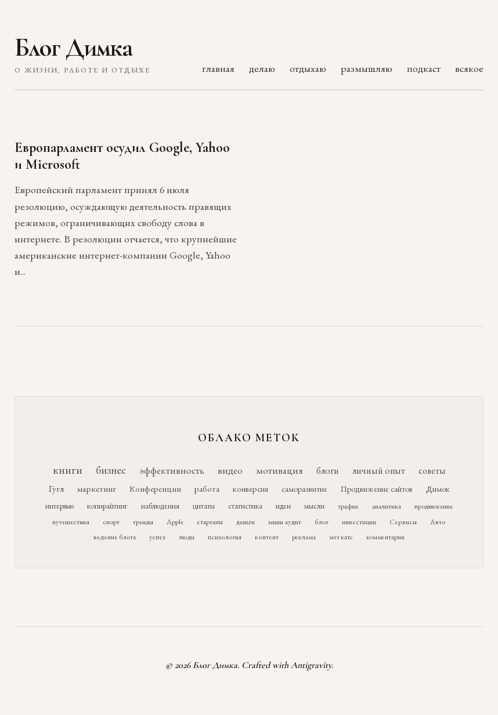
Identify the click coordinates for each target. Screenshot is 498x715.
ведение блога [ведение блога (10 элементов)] (114, 537)
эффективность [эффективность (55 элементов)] (171, 470)
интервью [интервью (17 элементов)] (59, 505)
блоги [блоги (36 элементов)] (327, 470)
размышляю (366, 68)
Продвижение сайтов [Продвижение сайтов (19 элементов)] (377, 489)
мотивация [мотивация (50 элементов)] (279, 470)
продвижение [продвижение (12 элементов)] (433, 506)
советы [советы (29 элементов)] (431, 470)
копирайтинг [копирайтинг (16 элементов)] (107, 505)
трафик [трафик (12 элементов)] (348, 506)
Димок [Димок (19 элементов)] (438, 489)
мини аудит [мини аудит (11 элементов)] (284, 522)
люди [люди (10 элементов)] (186, 537)
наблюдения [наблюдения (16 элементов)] (160, 505)
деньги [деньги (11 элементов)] (245, 522)
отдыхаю (308, 68)
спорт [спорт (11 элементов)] (111, 522)
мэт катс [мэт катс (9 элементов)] (341, 537)
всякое (469, 68)
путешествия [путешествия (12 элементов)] (70, 522)
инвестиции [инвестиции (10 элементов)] (359, 522)
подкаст (424, 68)
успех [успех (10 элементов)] (157, 537)
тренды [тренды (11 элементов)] (143, 522)
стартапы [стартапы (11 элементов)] (210, 522)
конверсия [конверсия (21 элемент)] (250, 488)
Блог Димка (73, 47)
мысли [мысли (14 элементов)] (314, 506)
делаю (262, 68)
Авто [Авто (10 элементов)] (438, 522)
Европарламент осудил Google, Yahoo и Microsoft (122, 156)
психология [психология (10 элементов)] (224, 537)
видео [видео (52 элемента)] (230, 470)
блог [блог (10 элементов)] (322, 522)
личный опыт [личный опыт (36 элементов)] (378, 470)
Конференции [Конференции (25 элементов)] (155, 488)
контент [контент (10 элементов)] (267, 537)
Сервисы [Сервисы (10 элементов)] (403, 522)
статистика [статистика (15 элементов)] (245, 505)
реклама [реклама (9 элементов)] (304, 537)
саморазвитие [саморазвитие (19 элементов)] (304, 489)
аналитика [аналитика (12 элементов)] (386, 506)
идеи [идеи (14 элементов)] (283, 506)
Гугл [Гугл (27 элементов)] (56, 489)
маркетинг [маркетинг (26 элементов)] (96, 489)
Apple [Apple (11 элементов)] (175, 522)
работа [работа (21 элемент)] (206, 488)
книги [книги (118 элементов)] (67, 469)
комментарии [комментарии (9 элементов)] (385, 537)
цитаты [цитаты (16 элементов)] (204, 505)
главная (218, 68)
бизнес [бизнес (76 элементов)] (111, 470)
